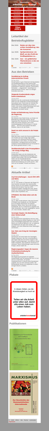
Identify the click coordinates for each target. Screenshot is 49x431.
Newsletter (17, 24)
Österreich (30, 9)
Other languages (30, 18)
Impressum (12, 421)
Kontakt (17, 21)
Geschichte (17, 15)
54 (29, 67)
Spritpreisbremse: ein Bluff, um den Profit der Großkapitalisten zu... (29, 54)
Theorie (30, 15)
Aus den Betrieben (22, 71)
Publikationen (17, 18)
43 (29, 168)
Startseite (17, 9)
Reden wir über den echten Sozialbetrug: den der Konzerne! (29, 47)
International (17, 12)
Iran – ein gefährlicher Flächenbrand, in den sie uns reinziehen (29, 61)
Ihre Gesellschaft (30, 12)
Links (30, 21)
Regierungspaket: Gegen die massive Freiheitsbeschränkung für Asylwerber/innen (24, 251)
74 (29, 270)
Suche (30, 24)
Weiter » (36, 67)
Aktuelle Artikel (20, 172)
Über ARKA (17, 28)
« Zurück (13, 168)
